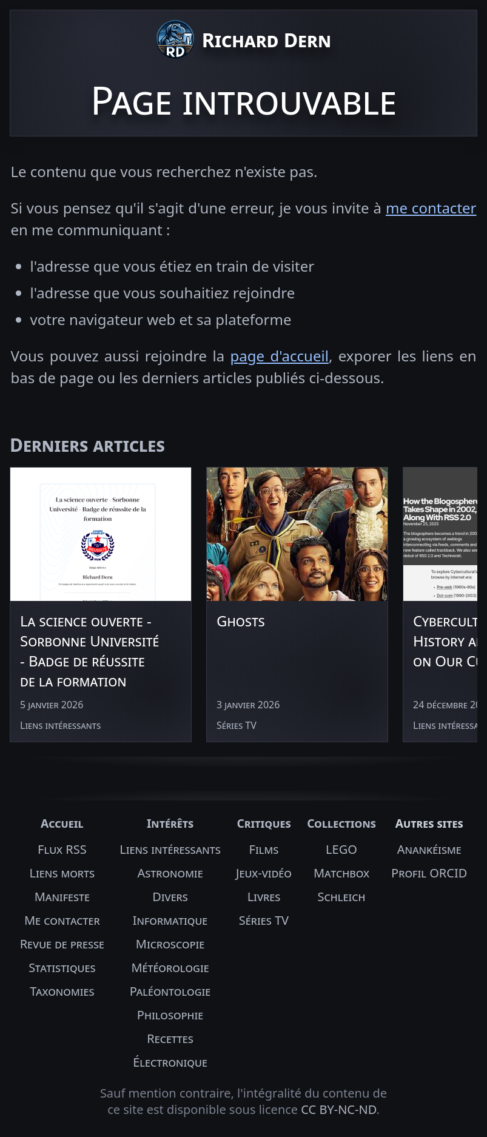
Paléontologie (170, 991)
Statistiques (62, 967)
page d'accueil (279, 356)
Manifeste (62, 896)
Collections (341, 823)
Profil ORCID (429, 873)
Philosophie (170, 1015)
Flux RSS (62, 849)
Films (264, 849)
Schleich (341, 896)
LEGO (341, 849)
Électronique (170, 1062)
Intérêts (170, 823)
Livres (264, 896)
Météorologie (170, 967)
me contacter (431, 208)
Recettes (170, 1038)
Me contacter (62, 920)
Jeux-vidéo (264, 873)
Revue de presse (62, 944)
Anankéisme (429, 849)
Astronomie (170, 873)
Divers (170, 896)
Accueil (62, 823)
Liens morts (62, 873)
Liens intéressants (169, 849)
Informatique (170, 920)
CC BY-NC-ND (338, 1109)
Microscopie (170, 944)
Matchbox (341, 873)
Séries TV (264, 920)
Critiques (264, 823)
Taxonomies (62, 991)
